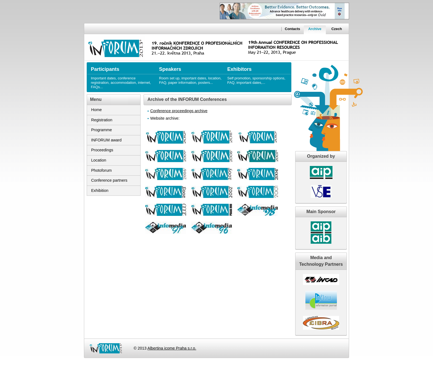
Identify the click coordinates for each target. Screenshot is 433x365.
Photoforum (101, 170)
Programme (101, 130)
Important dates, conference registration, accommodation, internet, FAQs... (122, 75)
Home (96, 110)
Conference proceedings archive (178, 111)
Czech (336, 29)
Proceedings (102, 150)
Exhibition (99, 190)
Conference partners (109, 180)
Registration (101, 120)
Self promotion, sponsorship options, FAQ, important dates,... (258, 73)
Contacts (292, 29)
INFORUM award (106, 140)
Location (98, 160)
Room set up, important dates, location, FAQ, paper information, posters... (190, 73)
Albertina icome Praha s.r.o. (171, 348)
